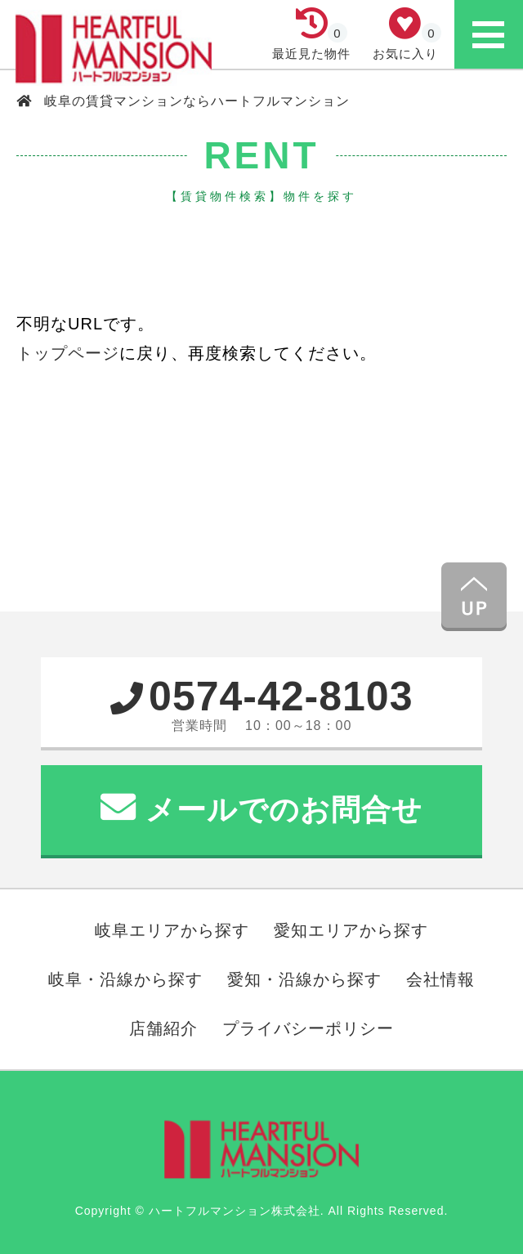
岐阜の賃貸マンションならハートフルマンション (195, 101)
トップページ (67, 353)
